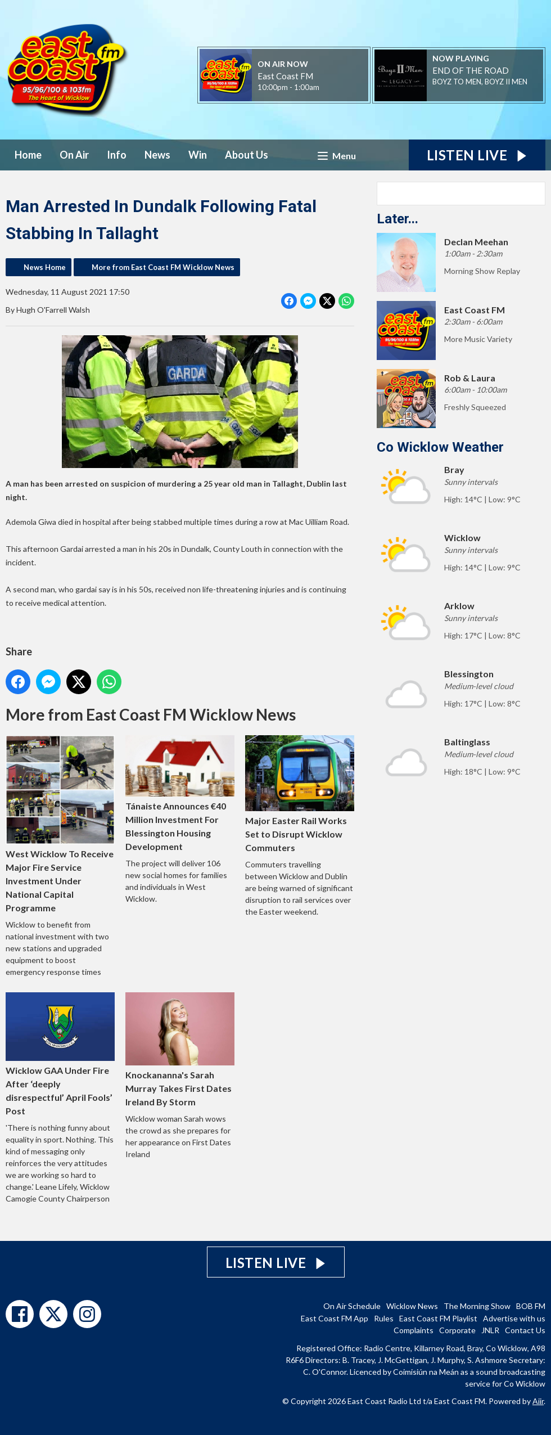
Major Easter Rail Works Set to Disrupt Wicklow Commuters (299, 793)
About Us (246, 155)
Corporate (457, 1330)
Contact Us (525, 1330)
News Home (45, 267)
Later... (397, 219)
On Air (74, 155)
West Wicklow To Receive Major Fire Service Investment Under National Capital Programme (60, 824)
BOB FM (530, 1306)
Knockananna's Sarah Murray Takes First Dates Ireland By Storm (179, 1049)
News (157, 155)
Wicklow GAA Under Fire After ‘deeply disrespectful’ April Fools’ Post (60, 1053)
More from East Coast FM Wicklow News (163, 267)
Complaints (413, 1330)
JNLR (490, 1330)
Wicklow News (412, 1306)
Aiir (538, 1401)
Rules (384, 1318)
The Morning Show (477, 1306)
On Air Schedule (352, 1306)
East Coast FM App (334, 1318)
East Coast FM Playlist (438, 1318)
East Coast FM (285, 76)
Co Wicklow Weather (440, 447)
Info (117, 155)
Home (28, 155)
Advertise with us (514, 1318)
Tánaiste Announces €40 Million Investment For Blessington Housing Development (179, 793)
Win (197, 155)
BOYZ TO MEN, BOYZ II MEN (479, 81)
